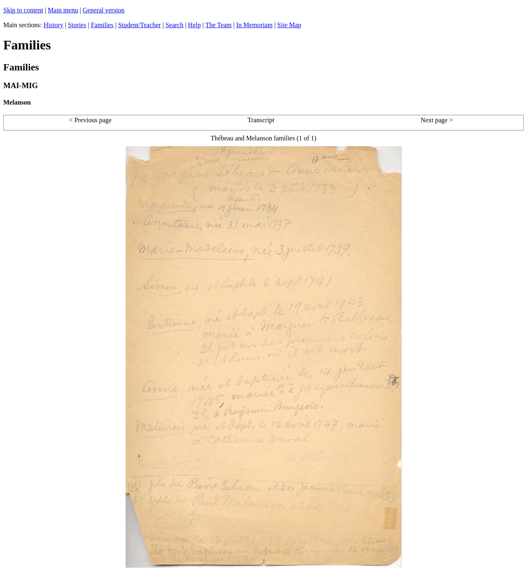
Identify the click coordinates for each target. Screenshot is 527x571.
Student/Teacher (139, 24)
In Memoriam (254, 24)
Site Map (289, 24)
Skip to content (23, 10)
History (53, 24)
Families (102, 24)
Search (175, 24)
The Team (218, 24)
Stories (77, 24)
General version (104, 10)
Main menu (63, 10)
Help (194, 24)
